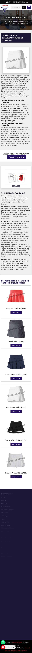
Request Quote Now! (16, 157)
